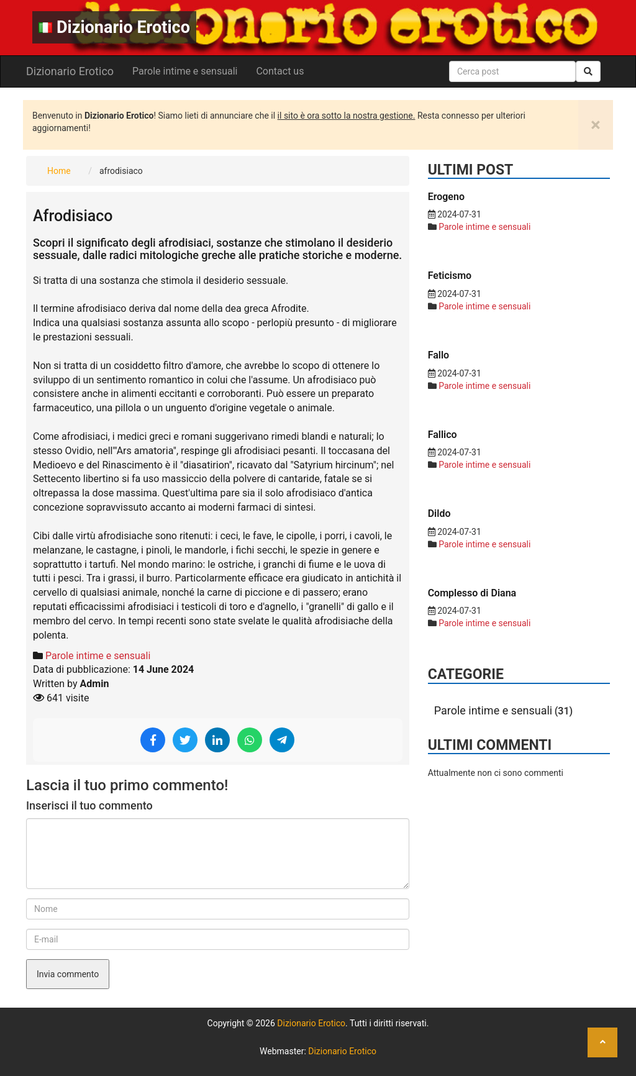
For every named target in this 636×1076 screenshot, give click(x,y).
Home (59, 171)
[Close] (595, 125)
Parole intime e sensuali (184, 71)
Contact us (280, 71)
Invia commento (68, 974)
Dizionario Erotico (114, 27)
